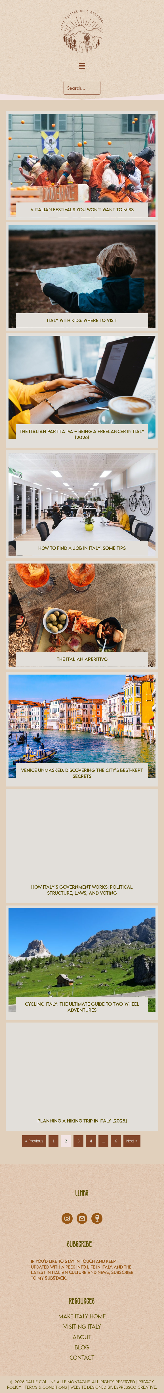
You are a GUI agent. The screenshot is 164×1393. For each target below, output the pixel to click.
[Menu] (82, 66)
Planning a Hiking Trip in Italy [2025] (82, 1121)
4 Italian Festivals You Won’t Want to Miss (82, 209)
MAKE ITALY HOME (82, 1316)
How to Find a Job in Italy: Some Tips (82, 548)
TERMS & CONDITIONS (46, 1387)
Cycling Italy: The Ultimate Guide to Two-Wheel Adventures (82, 1007)
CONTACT (82, 1357)
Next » (132, 1141)
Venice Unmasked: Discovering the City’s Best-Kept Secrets (82, 773)
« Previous (34, 1141)
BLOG (82, 1347)
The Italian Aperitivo (82, 659)
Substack (55, 1278)
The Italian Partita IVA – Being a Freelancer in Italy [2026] (82, 434)
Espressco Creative (135, 1387)
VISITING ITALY (82, 1326)
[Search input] (82, 88)
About (82, 1337)
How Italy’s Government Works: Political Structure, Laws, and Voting (82, 890)
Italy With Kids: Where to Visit (82, 320)
